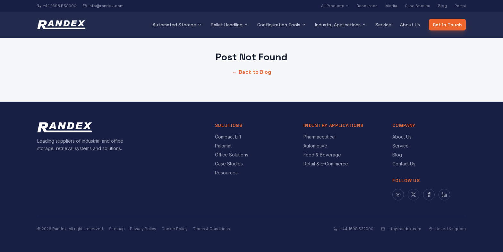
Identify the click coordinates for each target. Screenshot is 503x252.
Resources (367, 5)
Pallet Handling (229, 25)
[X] (413, 194)
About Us (410, 25)
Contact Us (403, 163)
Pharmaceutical (319, 136)
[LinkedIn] (444, 194)
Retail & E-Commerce (325, 163)
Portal (460, 5)
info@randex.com (103, 5)
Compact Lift (228, 136)
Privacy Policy (143, 228)
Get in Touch (447, 25)
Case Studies (417, 5)
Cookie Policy (174, 228)
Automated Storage (177, 25)
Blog (442, 5)
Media (391, 5)
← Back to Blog (251, 72)
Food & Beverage (322, 154)
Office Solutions (231, 154)
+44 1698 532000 (56, 5)
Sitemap (117, 228)
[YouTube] (398, 194)
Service (383, 25)
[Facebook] (429, 194)
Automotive (315, 145)
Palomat (223, 145)
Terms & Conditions (211, 228)
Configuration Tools (281, 25)
